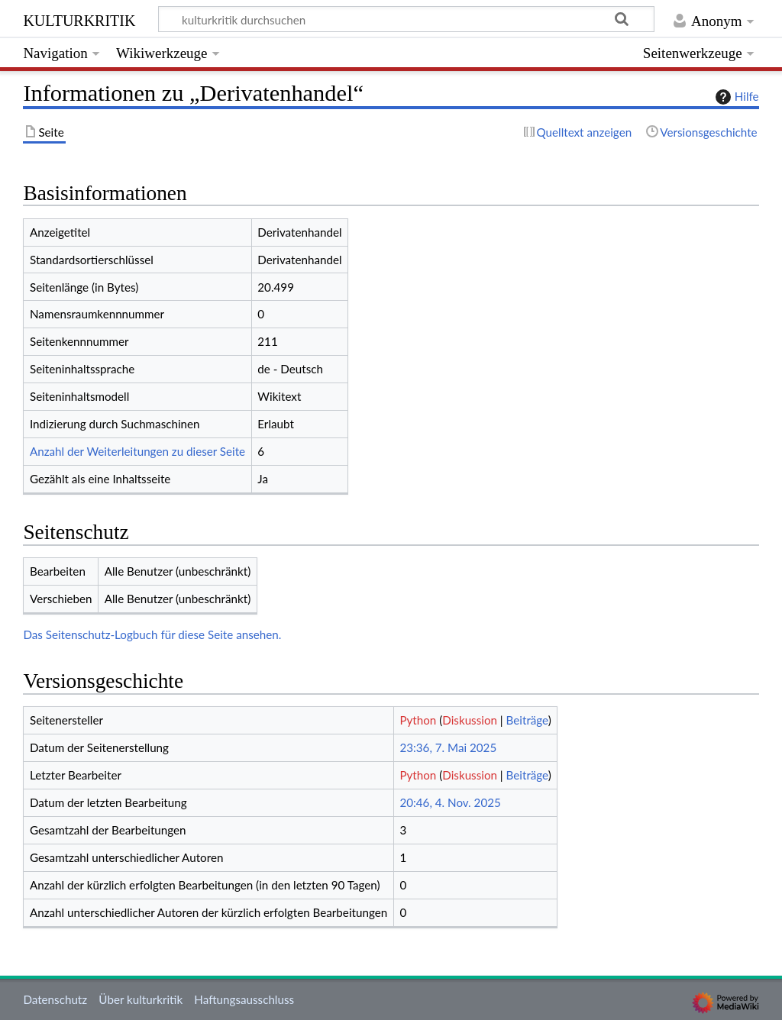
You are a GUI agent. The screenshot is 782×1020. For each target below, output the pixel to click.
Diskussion (469, 720)
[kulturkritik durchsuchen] (406, 19)
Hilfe (735, 97)
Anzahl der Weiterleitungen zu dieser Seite (137, 451)
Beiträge (527, 720)
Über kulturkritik (141, 999)
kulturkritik (79, 19)
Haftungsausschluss (244, 999)
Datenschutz (55, 999)
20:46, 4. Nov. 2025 (449, 802)
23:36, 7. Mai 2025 (447, 747)
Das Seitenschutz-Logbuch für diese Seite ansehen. (152, 634)
